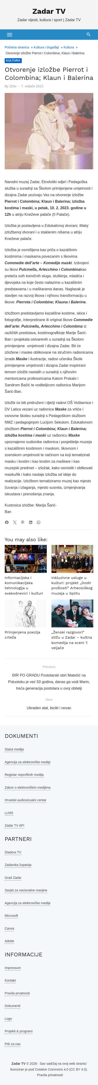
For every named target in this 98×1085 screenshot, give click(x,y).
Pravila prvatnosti (17, 993)
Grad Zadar (13, 878)
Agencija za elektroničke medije (28, 762)
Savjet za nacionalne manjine (26, 890)
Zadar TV (49, 11)
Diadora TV (13, 852)
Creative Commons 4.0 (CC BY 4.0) (61, 1069)
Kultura (69, 47)
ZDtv (12, 86)
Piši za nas (13, 1044)
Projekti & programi (19, 1031)
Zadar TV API (14, 825)
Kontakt (10, 980)
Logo (8, 1018)
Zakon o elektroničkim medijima (28, 787)
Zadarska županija (18, 865)
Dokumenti (12, 1006)
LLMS (9, 813)
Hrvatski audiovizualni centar (25, 800)
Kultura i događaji (46, 47)
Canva (9, 928)
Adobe (9, 941)
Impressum (13, 968)
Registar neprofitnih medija (24, 775)
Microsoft (11, 915)
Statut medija (14, 749)
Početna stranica (17, 47)
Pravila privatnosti (50, 1075)
